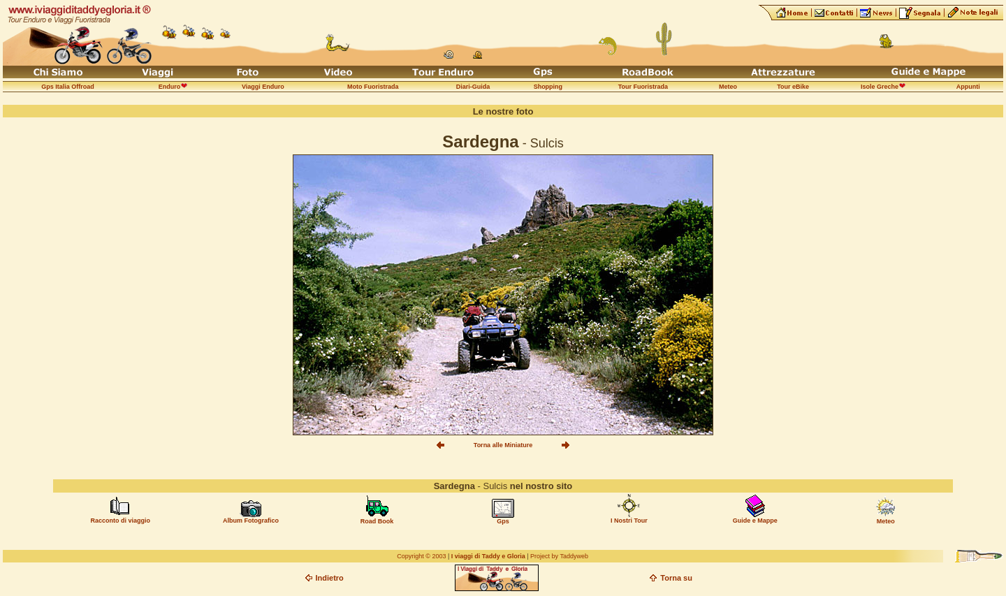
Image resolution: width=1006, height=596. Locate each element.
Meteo (886, 521)
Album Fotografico (251, 520)
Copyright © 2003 (421, 556)
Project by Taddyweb (559, 556)
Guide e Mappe (755, 520)
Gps (503, 521)
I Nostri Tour (629, 520)
